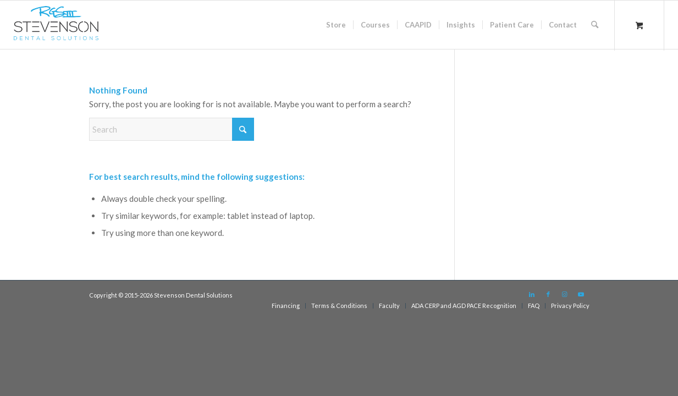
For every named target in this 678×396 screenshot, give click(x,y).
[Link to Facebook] (548, 294)
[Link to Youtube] (581, 294)
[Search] (594, 25)
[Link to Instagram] (564, 294)
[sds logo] (56, 27)
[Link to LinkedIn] (531, 294)
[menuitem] (336, 25)
